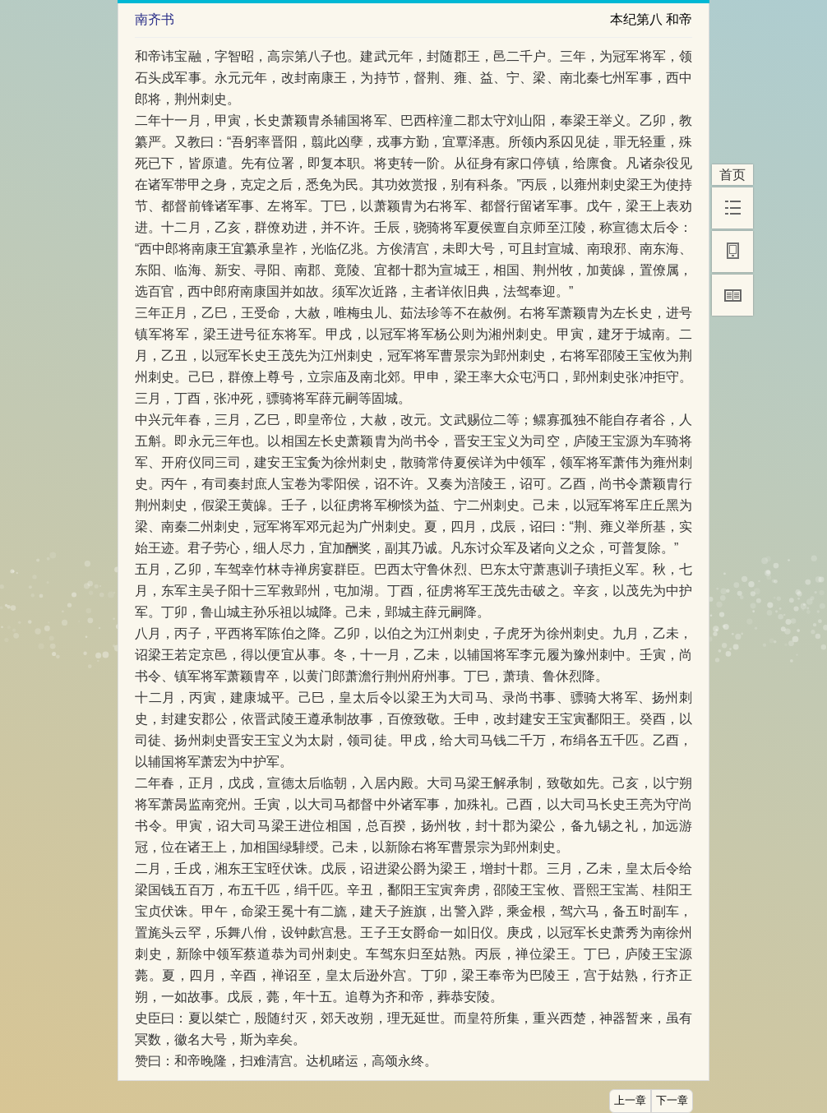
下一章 (672, 1100)
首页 (732, 175)
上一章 (630, 1100)
